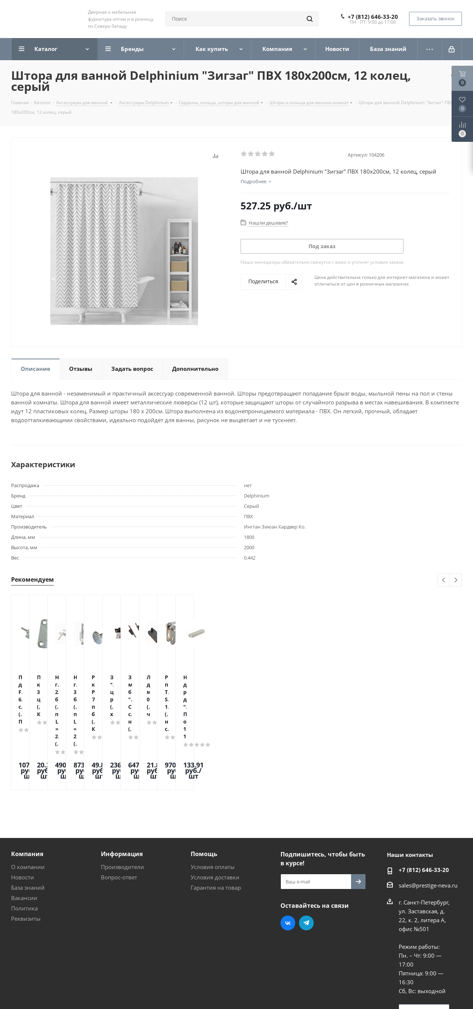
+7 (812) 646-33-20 (373, 16)
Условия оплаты (213, 804)
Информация (122, 791)
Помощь (204, 791)
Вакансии (24, 835)
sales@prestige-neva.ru (428, 822)
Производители (122, 804)
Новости (22, 814)
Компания (27, 791)
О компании (28, 804)
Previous (444, 580)
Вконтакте (287, 860)
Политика (24, 845)
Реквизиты (26, 855)
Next (456, 580)
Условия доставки (215, 814)
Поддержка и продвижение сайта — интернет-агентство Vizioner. (99, 990)
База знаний (28, 824)
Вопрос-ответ (119, 814)
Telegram (306, 860)
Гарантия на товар (216, 824)
